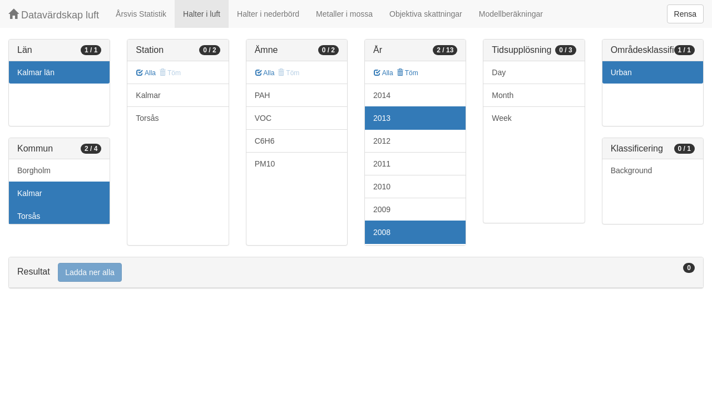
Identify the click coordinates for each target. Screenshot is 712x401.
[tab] (356, 272)
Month (502, 95)
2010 (381, 186)
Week (502, 118)
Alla (146, 73)
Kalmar (29, 193)
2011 (381, 163)
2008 (381, 232)
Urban (621, 72)
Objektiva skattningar (425, 13)
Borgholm (34, 170)
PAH (262, 95)
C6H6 (265, 140)
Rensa (685, 13)
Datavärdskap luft (53, 15)
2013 (381, 118)
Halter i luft (201, 13)
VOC (263, 118)
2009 (381, 209)
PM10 (265, 163)
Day (499, 72)
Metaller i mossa (344, 13)
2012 (381, 140)
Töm (407, 73)
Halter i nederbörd (268, 13)
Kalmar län (36, 72)
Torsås (28, 216)
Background (631, 170)
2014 (381, 95)
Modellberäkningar (511, 13)
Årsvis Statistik (141, 13)
